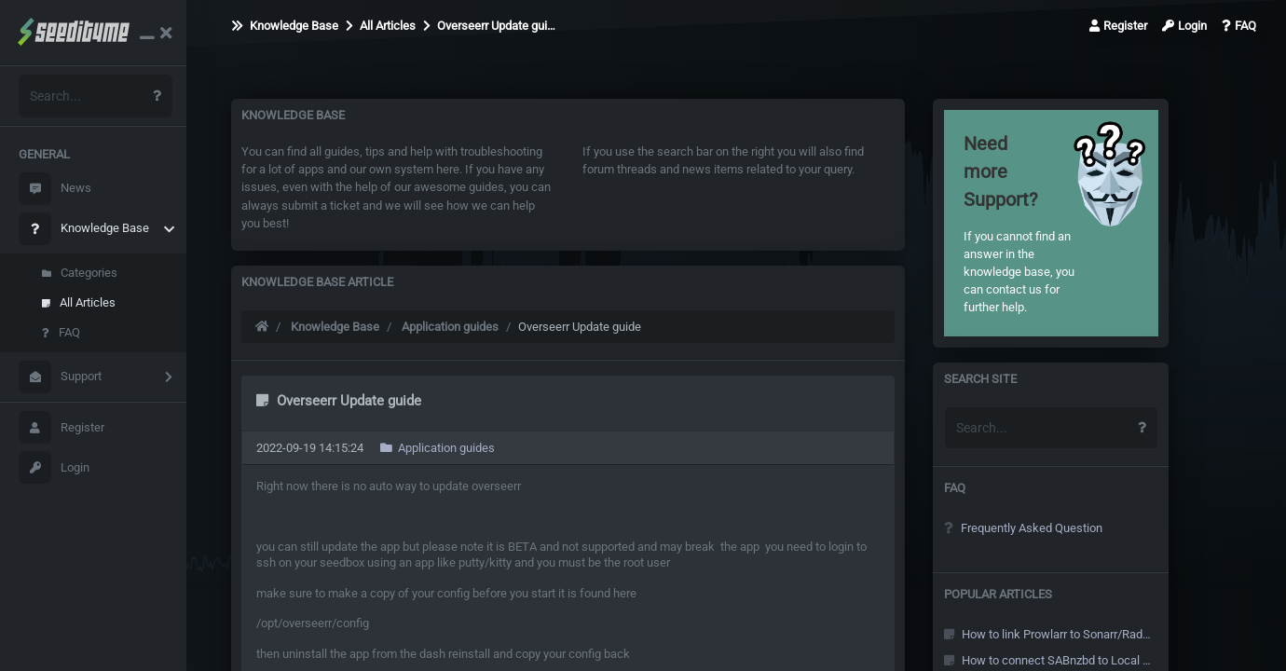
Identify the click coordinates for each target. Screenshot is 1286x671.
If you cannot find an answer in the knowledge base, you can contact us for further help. (1027, 222)
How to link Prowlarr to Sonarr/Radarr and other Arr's (1049, 634)
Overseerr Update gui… (489, 26)
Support (60, 377)
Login (54, 467)
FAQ (61, 332)
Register (61, 427)
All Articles (79, 302)
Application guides (450, 327)
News (55, 188)
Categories (79, 273)
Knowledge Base (84, 228)
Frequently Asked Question (1023, 528)
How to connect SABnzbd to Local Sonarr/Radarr (1049, 660)
